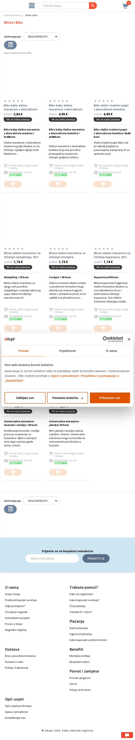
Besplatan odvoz (79, 662)
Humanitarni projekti (17, 618)
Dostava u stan (14, 662)
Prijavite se (96, 558)
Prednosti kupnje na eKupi (21, 600)
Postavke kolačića (67, 397)
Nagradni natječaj (15, 630)
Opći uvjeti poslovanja (18, 706)
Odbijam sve (25, 397)
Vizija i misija (12, 594)
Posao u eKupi (13, 624)
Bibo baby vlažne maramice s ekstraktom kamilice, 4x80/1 (65, 107)
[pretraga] (93, 5)
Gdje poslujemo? (15, 606)
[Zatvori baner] (129, 339)
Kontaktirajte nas (15, 718)
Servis (73, 684)
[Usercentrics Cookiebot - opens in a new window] (105, 339)
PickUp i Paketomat (16, 668)
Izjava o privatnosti (16, 712)
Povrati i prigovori (80, 678)
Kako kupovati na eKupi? (84, 600)
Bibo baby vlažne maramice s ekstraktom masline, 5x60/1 (20, 107)
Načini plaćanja (78, 628)
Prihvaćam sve (109, 397)
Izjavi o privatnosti (65, 375)
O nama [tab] (111, 350)
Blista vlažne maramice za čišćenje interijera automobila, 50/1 (67, 255)
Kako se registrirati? (81, 594)
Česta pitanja (77, 606)
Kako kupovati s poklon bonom (88, 640)
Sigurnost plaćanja (80, 634)
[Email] (52, 558)
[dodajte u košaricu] (13, 184)
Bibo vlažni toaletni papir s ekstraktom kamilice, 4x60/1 (111, 107)
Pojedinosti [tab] (67, 350)
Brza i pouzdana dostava (20, 656)
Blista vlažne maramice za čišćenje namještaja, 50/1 (22, 255)
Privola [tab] (23, 350)
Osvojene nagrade (16, 612)
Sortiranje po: (12, 36)
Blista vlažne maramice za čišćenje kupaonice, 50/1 (112, 255)
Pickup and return (80, 690)
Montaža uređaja (79, 656)
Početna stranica (12, 15)
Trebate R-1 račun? (80, 612)
